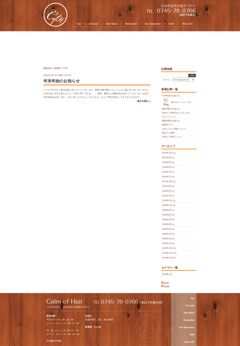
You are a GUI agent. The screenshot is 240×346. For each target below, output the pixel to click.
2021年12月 (167, 181)
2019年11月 (167, 253)
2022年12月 (167, 153)
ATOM (165, 286)
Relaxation (131, 24)
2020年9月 (166, 210)
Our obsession (153, 24)
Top (79, 24)
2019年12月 (167, 248)
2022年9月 (166, 158)
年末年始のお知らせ (61, 81)
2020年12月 (167, 201)
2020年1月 (166, 243)
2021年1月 (166, 196)
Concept (93, 24)
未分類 (165, 274)
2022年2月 (166, 172)
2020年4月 (166, 229)
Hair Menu (111, 24)
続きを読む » (144, 101)
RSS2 (165, 283)
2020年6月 (166, 220)
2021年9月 (166, 186)
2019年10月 (167, 258)
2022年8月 (166, 162)
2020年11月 (167, 205)
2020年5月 (166, 224)
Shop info (187, 24)
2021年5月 (166, 191)
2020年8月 (166, 215)
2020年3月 (166, 234)
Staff (171, 24)
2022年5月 (166, 167)
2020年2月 (166, 239)
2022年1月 (166, 177)
